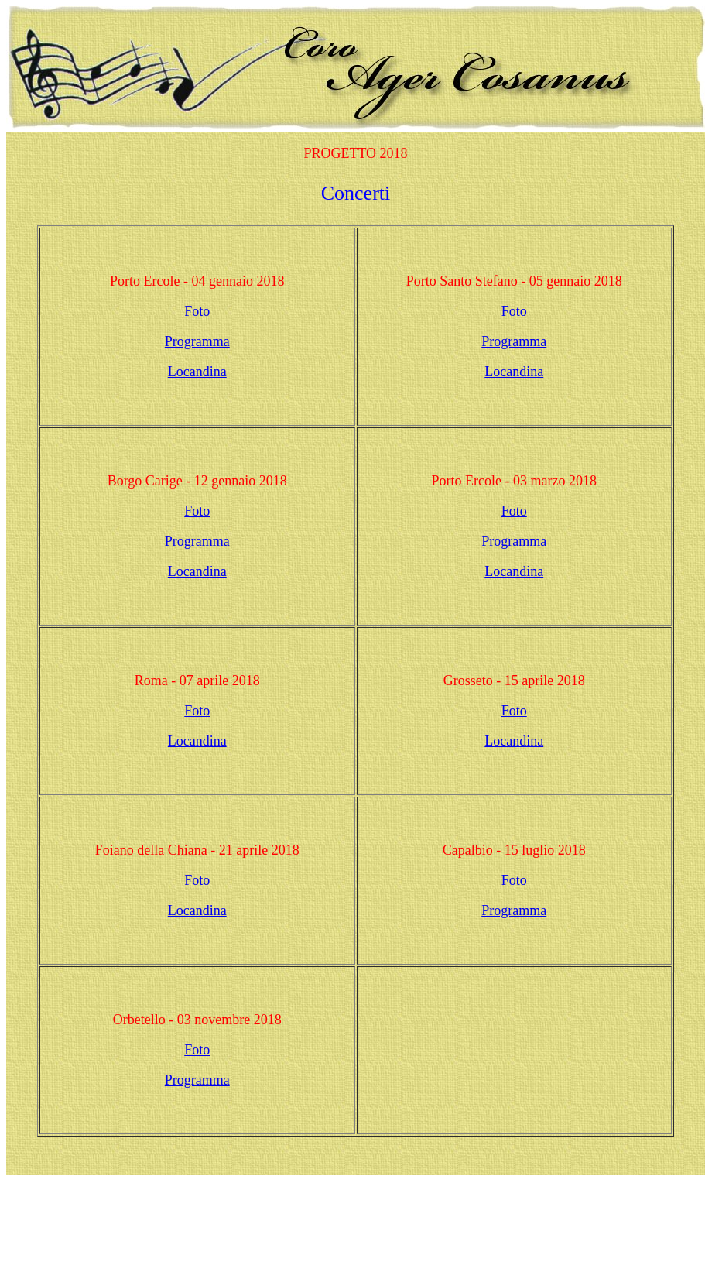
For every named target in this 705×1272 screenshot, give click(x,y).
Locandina (197, 371)
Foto (197, 311)
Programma (197, 341)
